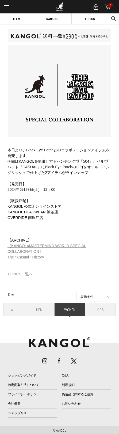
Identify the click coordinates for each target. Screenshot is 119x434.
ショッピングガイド (22, 375)
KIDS (100, 309)
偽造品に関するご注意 (77, 394)
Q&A (65, 375)
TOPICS (90, 19)
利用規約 (68, 385)
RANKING (52, 19)
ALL (14, 309)
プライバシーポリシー (24, 394)
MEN (39, 309)
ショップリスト (19, 413)
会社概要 (14, 404)
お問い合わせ (71, 404)
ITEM (16, 19)
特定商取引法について (24, 385)
